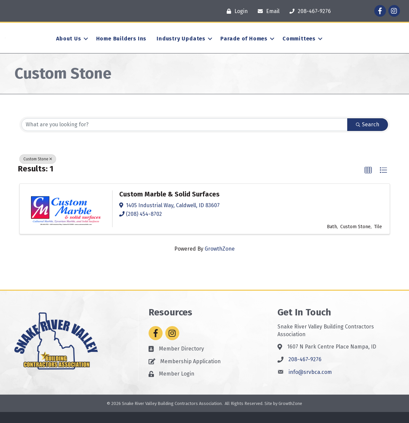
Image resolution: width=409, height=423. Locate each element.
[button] (368, 181)
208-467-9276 (305, 370)
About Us (68, 44)
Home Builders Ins (121, 44)
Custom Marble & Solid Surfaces (169, 205)
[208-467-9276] (308, 11)
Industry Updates (181, 44)
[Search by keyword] (184, 135)
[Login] (235, 11)
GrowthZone (220, 260)
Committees (299, 44)
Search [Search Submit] (367, 135)
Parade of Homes (243, 44)
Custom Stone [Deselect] (37, 170)
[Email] (266, 11)
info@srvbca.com (310, 383)
